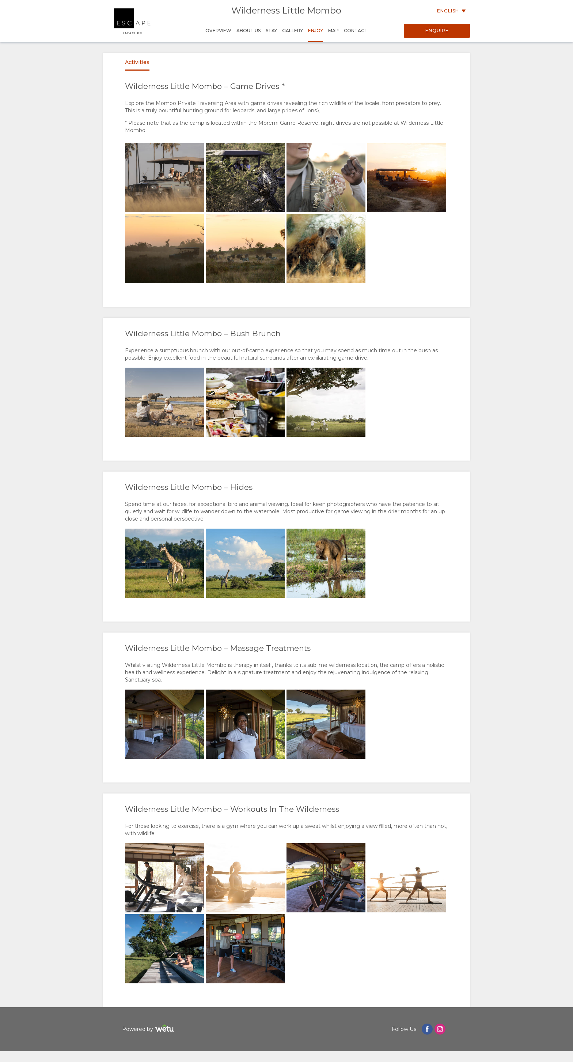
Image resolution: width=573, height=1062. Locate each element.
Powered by (149, 1029)
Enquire (437, 30)
